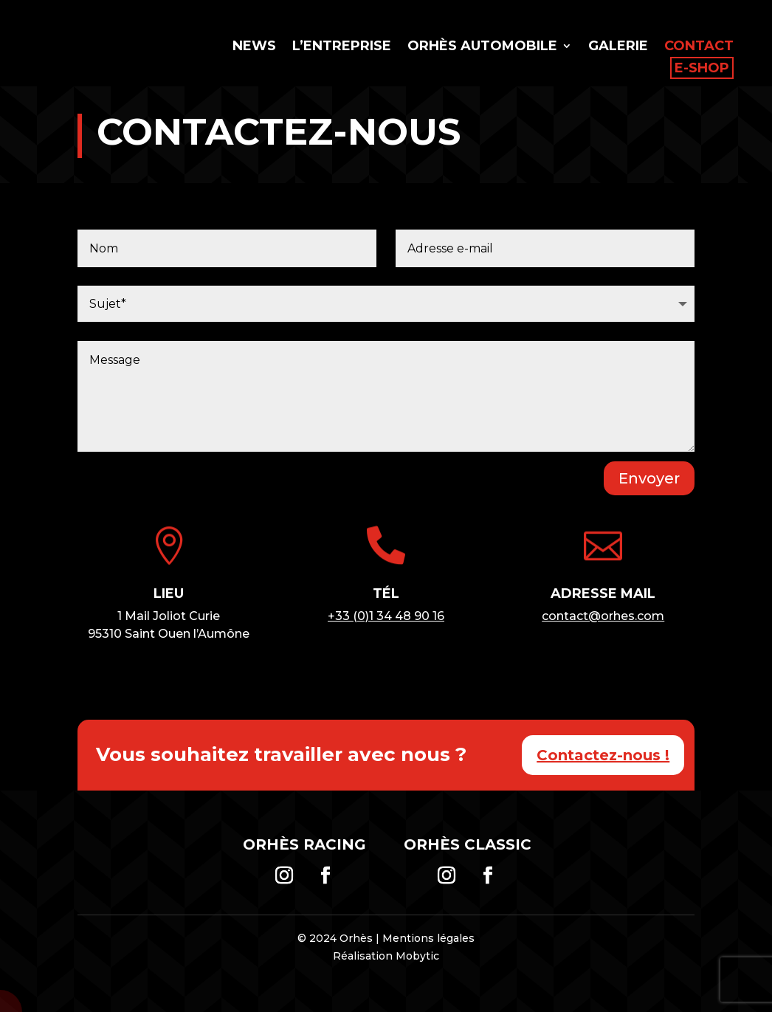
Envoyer (649, 478)
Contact (699, 47)
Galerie (618, 47)
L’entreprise (341, 47)
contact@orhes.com (603, 616)
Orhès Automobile (482, 47)
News (254, 47)
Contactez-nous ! (603, 755)
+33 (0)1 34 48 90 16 (386, 616)
